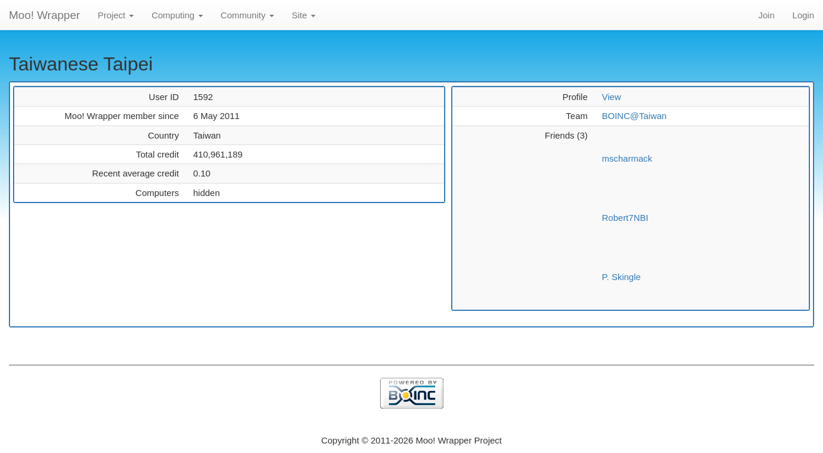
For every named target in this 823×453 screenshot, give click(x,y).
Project (116, 15)
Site (304, 15)
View (611, 97)
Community (247, 15)
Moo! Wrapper (44, 15)
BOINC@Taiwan (634, 116)
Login (803, 15)
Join (766, 15)
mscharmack (627, 158)
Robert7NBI (625, 218)
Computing (177, 15)
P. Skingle (621, 277)
